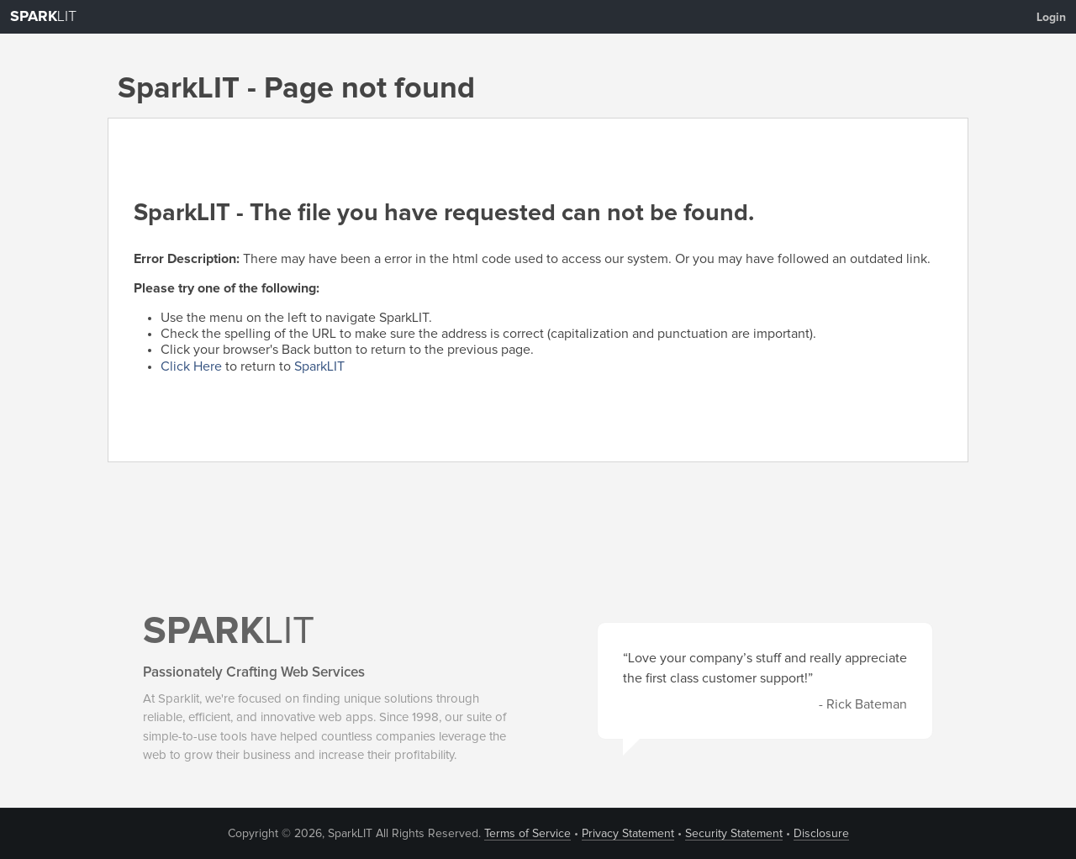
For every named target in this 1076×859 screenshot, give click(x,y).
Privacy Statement (628, 834)
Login (1051, 18)
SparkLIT (319, 366)
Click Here (191, 366)
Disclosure (821, 834)
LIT (43, 16)
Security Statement (734, 834)
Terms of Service (527, 834)
